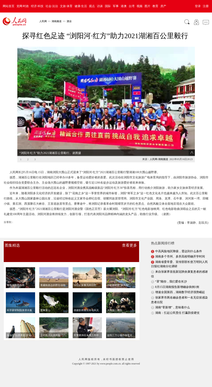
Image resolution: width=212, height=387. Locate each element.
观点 (92, 6)
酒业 (69, 21)
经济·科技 (37, 6)
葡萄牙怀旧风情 (15, 278)
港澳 (124, 6)
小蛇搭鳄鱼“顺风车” (118, 278)
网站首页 (8, 6)
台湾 (132, 6)
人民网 (43, 21)
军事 (116, 6)
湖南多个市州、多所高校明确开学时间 (180, 250)
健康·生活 (81, 6)
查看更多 (129, 239)
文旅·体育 (66, 6)
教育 (155, 6)
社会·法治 (52, 6)
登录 (198, 6)
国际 (108, 6)
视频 (139, 6)
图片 (147, 6)
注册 (206, 6)
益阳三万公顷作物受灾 (119, 328)
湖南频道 (57, 21)
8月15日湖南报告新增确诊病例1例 (177, 280)
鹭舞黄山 (45, 303)
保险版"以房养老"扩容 (19, 328)
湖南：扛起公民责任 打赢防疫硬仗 (177, 306)
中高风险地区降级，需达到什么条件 (178, 244)
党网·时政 (23, 6)
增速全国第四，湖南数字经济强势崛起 (180, 285)
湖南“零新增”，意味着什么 (172, 301)
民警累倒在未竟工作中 (86, 328)
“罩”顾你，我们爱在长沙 (171, 275)
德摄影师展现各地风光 (86, 303)
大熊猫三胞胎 (114, 303)
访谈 (100, 6)
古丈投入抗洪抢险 (50, 328)
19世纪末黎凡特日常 (85, 278)
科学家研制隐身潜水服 (19, 303)
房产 (163, 6)
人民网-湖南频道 (159, 152)
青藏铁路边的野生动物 (52, 278)
